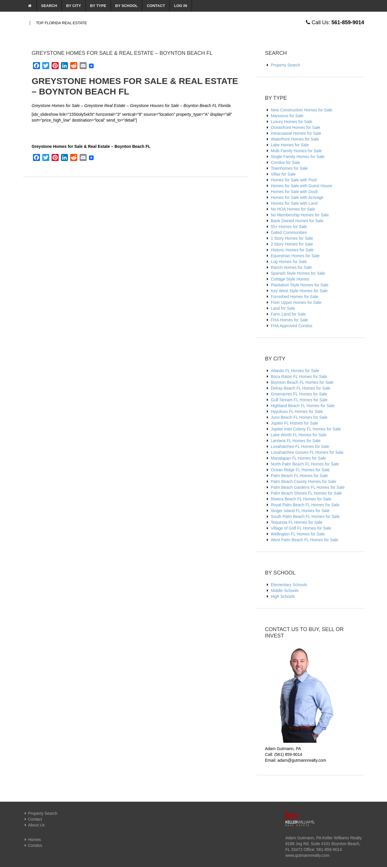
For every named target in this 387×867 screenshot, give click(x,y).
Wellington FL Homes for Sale (298, 534)
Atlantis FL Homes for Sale (295, 370)
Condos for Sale (285, 162)
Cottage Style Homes (290, 279)
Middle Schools (285, 590)
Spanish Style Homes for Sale (298, 273)
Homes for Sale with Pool (294, 180)
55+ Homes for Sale (289, 226)
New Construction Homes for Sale (301, 110)
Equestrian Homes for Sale (295, 255)
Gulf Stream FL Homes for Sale (299, 399)
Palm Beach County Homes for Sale (303, 481)
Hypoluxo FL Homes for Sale (297, 411)
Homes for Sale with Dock (294, 191)
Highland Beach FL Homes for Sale (303, 405)
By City (73, 5)
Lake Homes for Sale (290, 145)
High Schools (283, 596)
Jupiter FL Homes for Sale (294, 423)
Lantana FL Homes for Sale (296, 440)
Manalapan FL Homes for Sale (298, 458)
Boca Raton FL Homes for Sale (299, 376)
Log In (180, 5)
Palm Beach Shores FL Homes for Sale (306, 493)
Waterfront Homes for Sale (295, 139)
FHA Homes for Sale (289, 320)
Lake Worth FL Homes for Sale (299, 434)
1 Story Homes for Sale (292, 238)
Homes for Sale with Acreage (297, 197)
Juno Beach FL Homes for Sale (299, 417)
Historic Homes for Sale (292, 250)
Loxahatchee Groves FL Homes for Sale (307, 452)
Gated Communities (289, 232)
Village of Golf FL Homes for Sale (301, 528)
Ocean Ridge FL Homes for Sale (300, 469)
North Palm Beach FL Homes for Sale (305, 464)
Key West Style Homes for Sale (299, 290)
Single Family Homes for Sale (298, 156)
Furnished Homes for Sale (294, 296)
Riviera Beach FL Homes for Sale (301, 499)
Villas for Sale (283, 174)
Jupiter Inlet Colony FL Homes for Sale (306, 429)
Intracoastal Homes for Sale (296, 133)
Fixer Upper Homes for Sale (296, 302)
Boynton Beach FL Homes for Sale (302, 382)
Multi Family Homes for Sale (296, 150)
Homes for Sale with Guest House (301, 185)
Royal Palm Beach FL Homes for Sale (305, 504)
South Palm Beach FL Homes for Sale (305, 516)
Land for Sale (283, 308)
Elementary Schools (289, 584)
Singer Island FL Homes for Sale (300, 510)
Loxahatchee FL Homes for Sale (300, 446)
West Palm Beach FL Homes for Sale (304, 539)
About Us (34, 825)
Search (49, 5)
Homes (32, 839)
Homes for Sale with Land (294, 203)
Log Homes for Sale (289, 261)
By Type (98, 5)
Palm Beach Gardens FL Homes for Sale (308, 487)
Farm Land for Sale (288, 314)
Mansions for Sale (287, 115)
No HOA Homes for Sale (293, 209)
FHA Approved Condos (291, 325)
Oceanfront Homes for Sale (296, 127)
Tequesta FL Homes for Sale (297, 522)
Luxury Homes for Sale (291, 121)
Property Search (285, 65)
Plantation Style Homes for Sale (300, 285)
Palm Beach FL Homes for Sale (299, 475)
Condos (32, 845)
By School (126, 5)
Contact (156, 5)
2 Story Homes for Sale (292, 244)
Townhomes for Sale (289, 168)
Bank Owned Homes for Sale (297, 220)
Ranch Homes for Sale (291, 267)
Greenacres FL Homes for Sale (299, 394)
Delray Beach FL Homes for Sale (300, 388)
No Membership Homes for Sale (300, 215)
